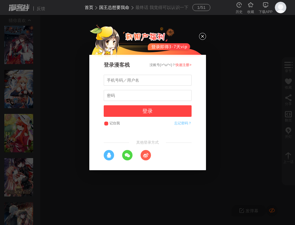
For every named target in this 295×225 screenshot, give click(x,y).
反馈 (41, 8)
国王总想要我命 (114, 7)
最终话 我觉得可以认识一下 (161, 7)
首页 (89, 7)
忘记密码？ (183, 123)
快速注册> (183, 65)
